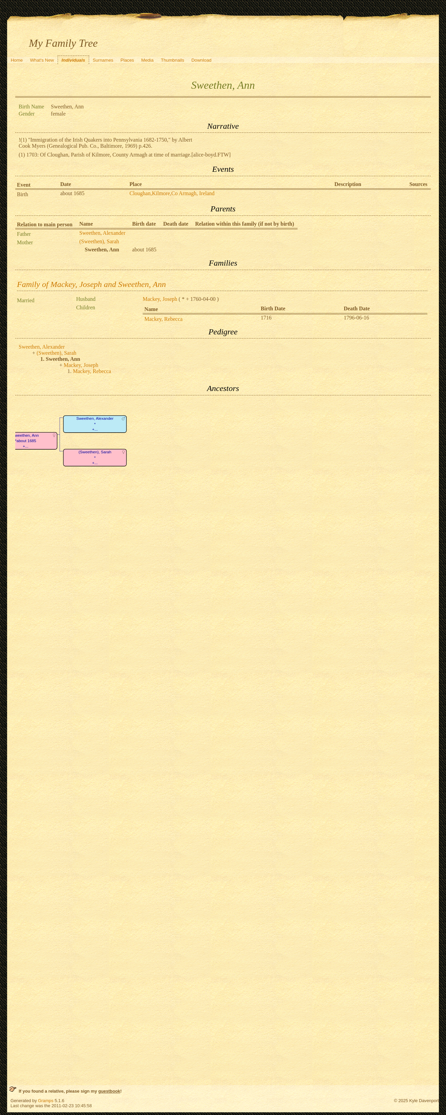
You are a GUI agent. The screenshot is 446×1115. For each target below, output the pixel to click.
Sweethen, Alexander (102, 233)
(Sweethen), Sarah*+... (95, 457)
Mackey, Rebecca (163, 319)
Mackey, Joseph (160, 299)
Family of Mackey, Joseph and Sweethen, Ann (91, 284)
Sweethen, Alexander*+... (95, 424)
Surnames (103, 60)
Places (127, 60)
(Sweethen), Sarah (99, 241)
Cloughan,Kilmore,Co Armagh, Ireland (172, 193)
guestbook (109, 1091)
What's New (42, 60)
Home (17, 60)
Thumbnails (172, 60)
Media (147, 60)
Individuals (73, 60)
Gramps (46, 1100)
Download (201, 60)
